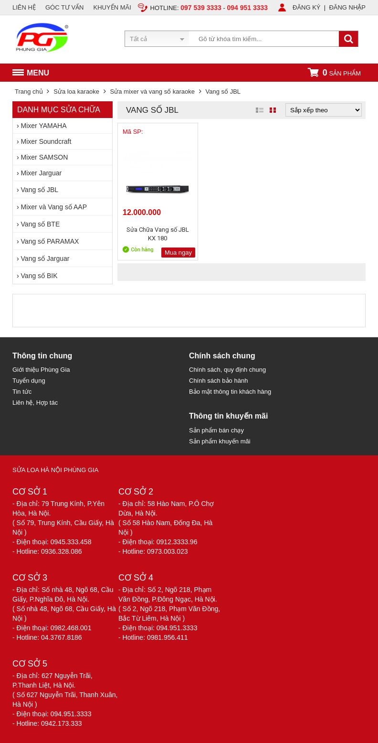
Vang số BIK (39, 276)
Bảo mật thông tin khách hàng (230, 391)
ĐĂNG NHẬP (347, 7)
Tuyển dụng (28, 380)
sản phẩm (334, 72)
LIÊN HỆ (24, 7)
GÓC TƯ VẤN (64, 7)
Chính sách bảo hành (218, 380)
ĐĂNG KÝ (307, 7)
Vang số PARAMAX (50, 241)
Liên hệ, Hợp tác (35, 402)
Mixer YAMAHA (44, 125)
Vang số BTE (40, 224)
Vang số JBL (40, 190)
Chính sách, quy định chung (227, 369)
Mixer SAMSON (44, 157)
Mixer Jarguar (41, 173)
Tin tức (22, 391)
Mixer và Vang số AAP (54, 207)
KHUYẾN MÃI (112, 7)
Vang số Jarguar (45, 258)
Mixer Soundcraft (46, 141)
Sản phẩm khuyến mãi (220, 441)
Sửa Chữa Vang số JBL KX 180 (157, 234)
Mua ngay (178, 252)
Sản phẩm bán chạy (216, 430)
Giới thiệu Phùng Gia (41, 369)
